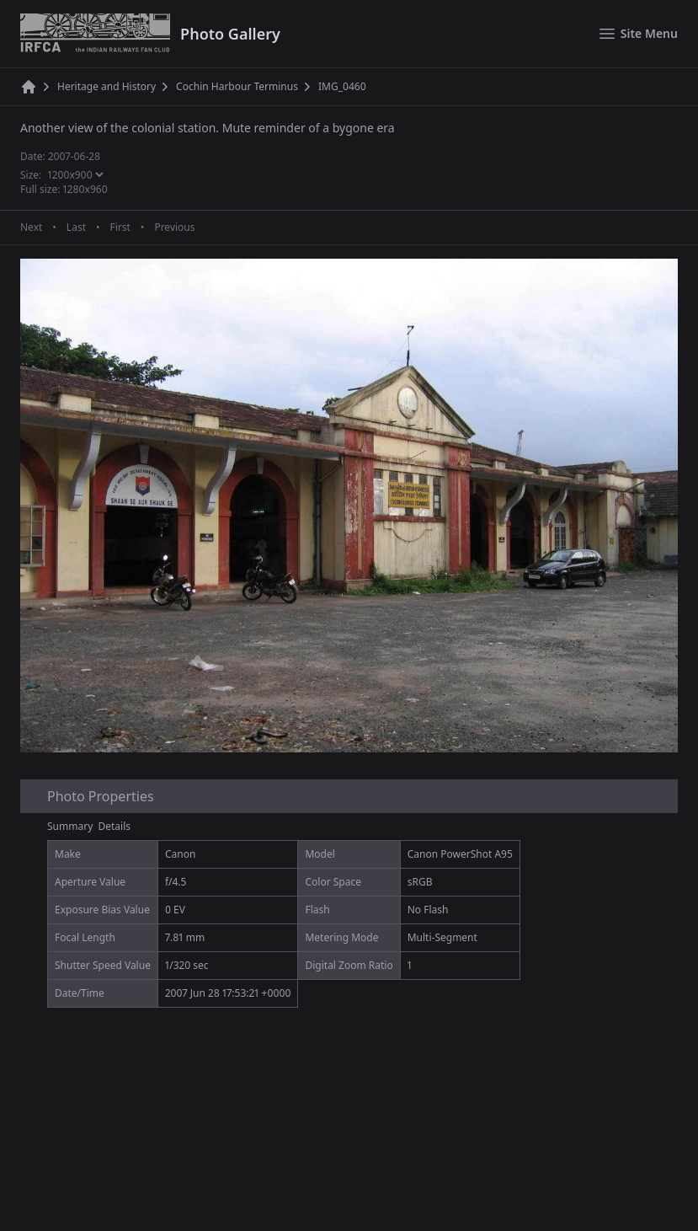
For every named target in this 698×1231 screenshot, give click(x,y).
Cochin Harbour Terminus (237, 87)
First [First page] (119, 227)
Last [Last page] (76, 227)
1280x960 (85, 189)
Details (115, 826)
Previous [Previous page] (174, 227)
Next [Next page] (31, 227)
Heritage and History (106, 87)
